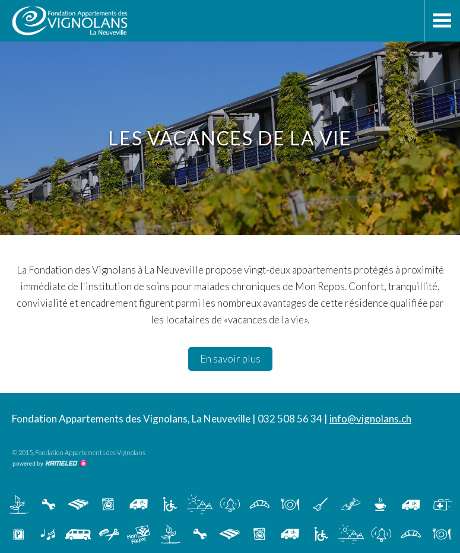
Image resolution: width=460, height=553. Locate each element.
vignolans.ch (108, 21)
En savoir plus (230, 358)
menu (442, 21)
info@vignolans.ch (370, 418)
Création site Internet (49, 463)
